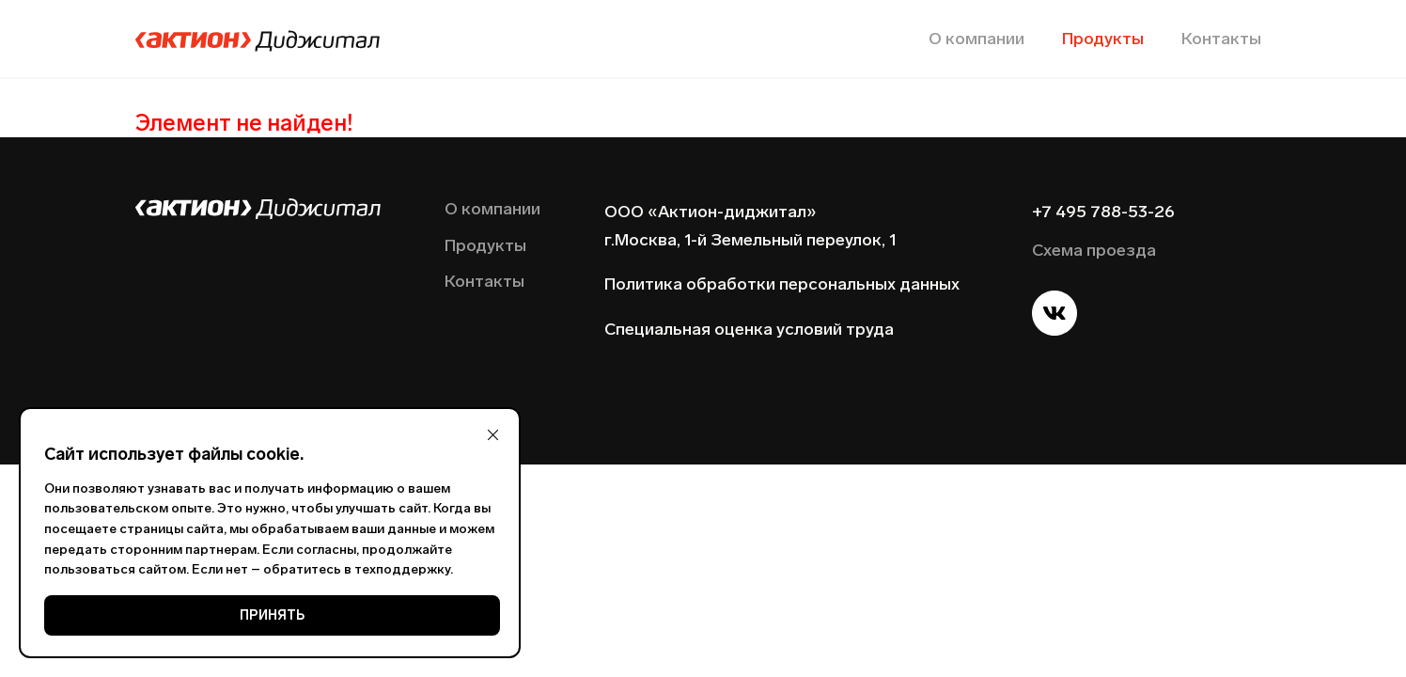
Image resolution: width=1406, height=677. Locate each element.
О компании (976, 38)
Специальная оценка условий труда (749, 329)
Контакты (1221, 38)
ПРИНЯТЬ (272, 615)
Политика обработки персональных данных (782, 284)
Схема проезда (1094, 250)
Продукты (1103, 38)
